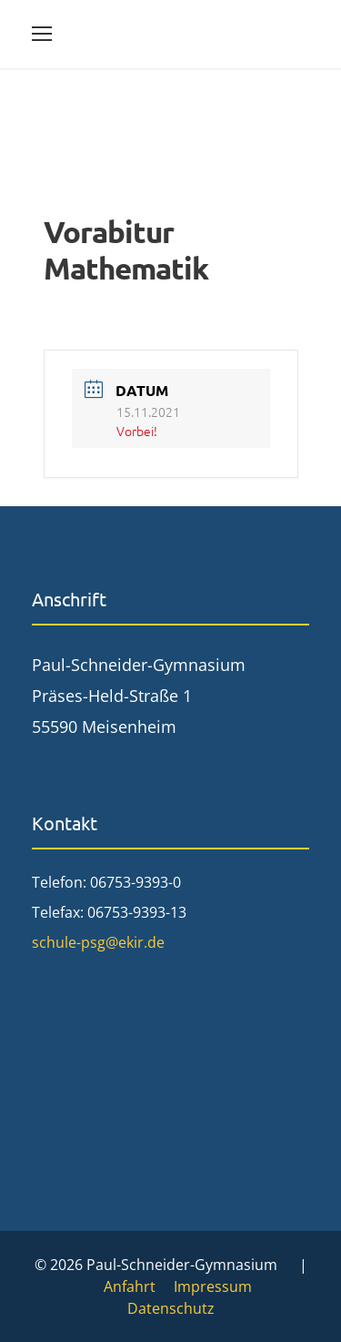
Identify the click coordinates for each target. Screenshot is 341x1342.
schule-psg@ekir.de (98, 942)
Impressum (213, 1286)
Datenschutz (171, 1308)
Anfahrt (129, 1286)
